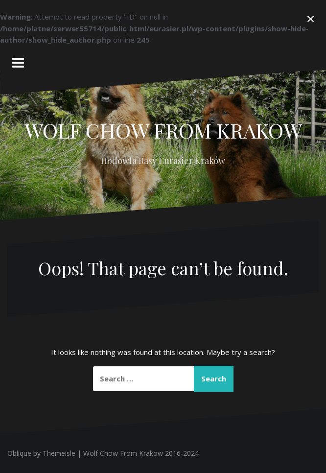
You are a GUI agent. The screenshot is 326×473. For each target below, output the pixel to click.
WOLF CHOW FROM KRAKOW (163, 130)
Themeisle (59, 453)
